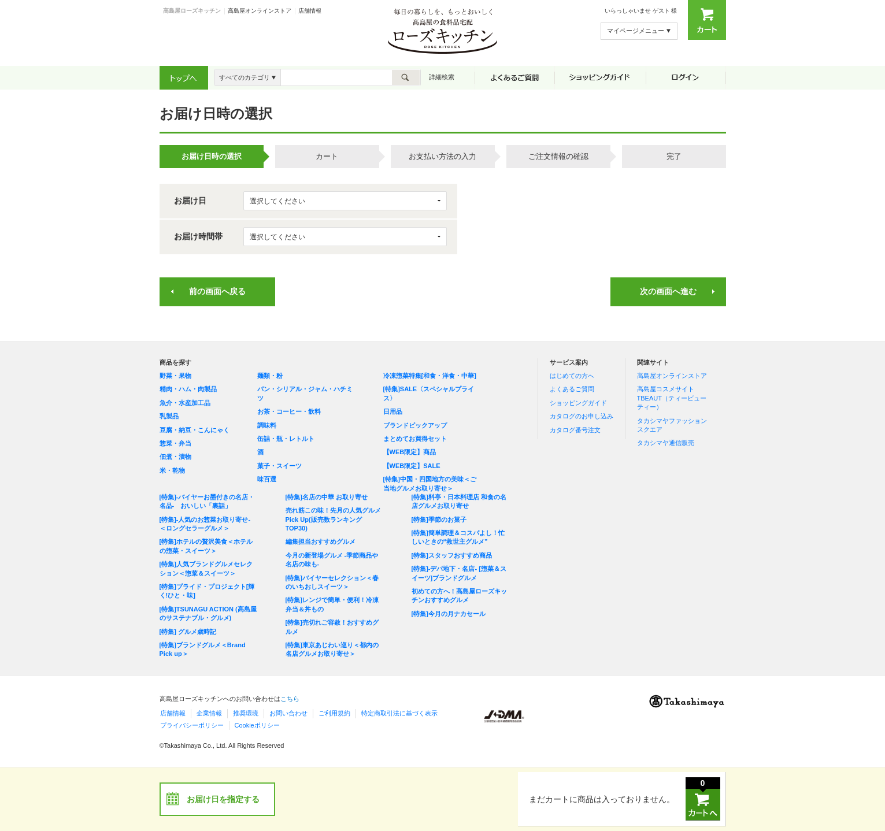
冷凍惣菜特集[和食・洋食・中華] (429, 375)
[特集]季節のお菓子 (439, 519)
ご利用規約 (334, 713)
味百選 (266, 479)
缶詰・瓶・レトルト (285, 438)
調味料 (266, 425)
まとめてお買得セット (415, 438)
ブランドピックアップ (415, 425)
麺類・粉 (270, 375)
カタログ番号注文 (575, 429)
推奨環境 (245, 713)
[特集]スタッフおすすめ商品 (452, 555)
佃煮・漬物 (175, 456)
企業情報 (209, 713)
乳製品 (169, 416)
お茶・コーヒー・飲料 (289, 411)
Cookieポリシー (257, 725)
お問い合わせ (288, 713)
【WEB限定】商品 (409, 451)
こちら (289, 698)
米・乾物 (172, 470)
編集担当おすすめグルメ (321, 541)
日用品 (392, 411)
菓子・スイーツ (279, 465)
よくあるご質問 (572, 388)
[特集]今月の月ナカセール (449, 613)
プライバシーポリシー (192, 725)
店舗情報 (309, 11)
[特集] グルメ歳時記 (188, 631)
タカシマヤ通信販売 (665, 442)
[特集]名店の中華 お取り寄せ (327, 497)
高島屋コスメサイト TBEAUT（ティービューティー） (671, 397)
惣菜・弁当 (175, 443)
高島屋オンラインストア (259, 11)
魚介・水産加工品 (185, 402)
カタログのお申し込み (581, 416)
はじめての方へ (572, 375)
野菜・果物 (175, 375)
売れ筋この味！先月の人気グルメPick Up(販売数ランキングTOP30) (333, 519)
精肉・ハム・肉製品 (188, 388)
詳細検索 (441, 76)
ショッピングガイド (578, 402)
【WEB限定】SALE (411, 465)
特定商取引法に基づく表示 (399, 713)
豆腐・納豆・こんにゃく (194, 429)
